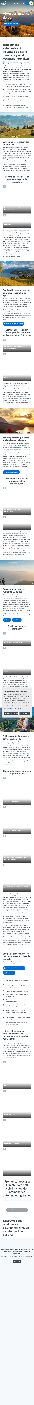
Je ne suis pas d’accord (11, 713)
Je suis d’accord (24, 713)
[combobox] (17, 1261)
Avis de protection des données (12, 708)
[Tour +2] (17, 1261)
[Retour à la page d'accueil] (4, 3)
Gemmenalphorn (28, 34)
